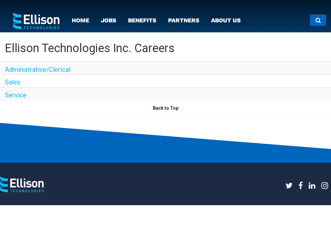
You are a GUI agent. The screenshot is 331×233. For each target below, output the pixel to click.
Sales (12, 82)
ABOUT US (226, 20)
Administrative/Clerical (37, 69)
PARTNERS (183, 20)
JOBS (108, 20)
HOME (80, 20)
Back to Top (165, 108)
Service (16, 95)
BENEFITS (142, 20)
